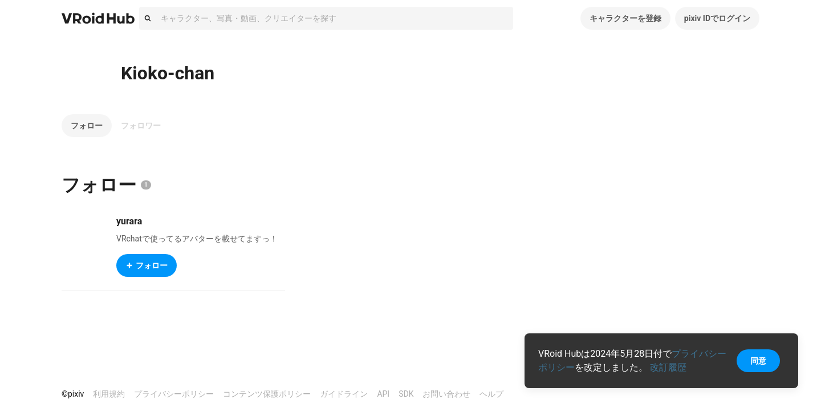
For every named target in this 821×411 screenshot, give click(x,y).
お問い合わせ (446, 393)
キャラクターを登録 (625, 18)
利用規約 (109, 393)
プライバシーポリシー (174, 393)
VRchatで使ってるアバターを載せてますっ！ (197, 238)
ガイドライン (344, 393)
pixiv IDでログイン (717, 18)
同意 (758, 360)
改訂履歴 (668, 367)
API (383, 393)
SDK (406, 393)
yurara (129, 221)
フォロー (87, 125)
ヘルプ (491, 393)
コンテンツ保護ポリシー (267, 393)
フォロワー (141, 125)
